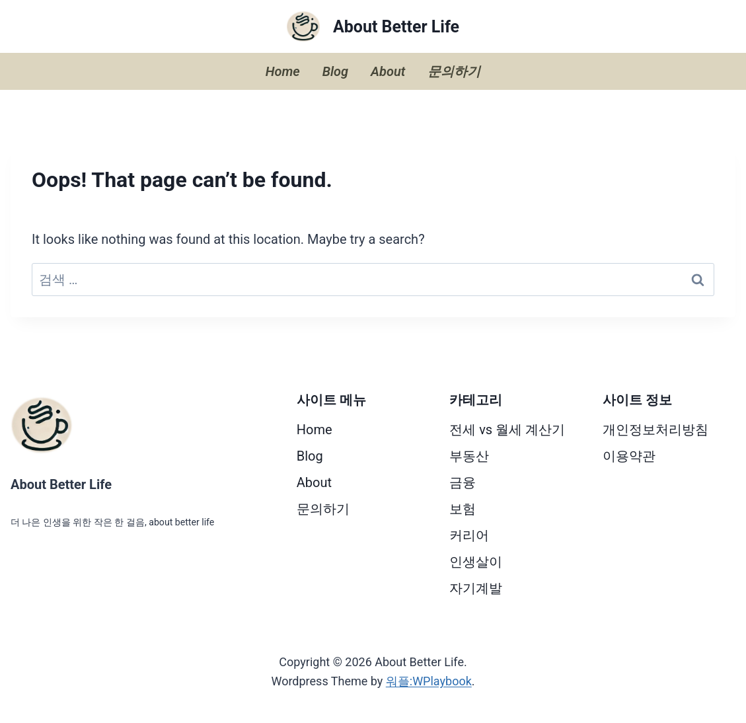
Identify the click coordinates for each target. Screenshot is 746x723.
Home (283, 71)
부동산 (469, 456)
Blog (335, 71)
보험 (462, 509)
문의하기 (454, 71)
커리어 (469, 535)
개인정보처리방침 (655, 430)
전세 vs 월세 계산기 (507, 430)
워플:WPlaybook (429, 681)
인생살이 (475, 562)
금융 (462, 482)
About (388, 71)
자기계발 (475, 588)
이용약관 (629, 456)
